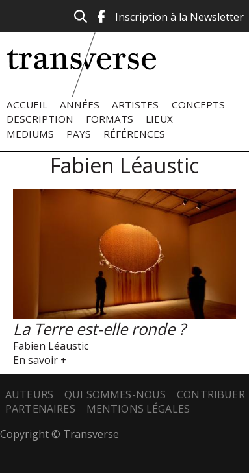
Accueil (27, 104)
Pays (78, 133)
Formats (109, 118)
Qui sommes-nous (115, 394)
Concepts (198, 104)
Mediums (30, 133)
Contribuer (211, 394)
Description (40, 118)
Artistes (135, 104)
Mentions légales (138, 409)
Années (79, 104)
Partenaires (40, 409)
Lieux (159, 118)
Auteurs (29, 394)
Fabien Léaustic (50, 346)
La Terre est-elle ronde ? (99, 328)
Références (134, 133)
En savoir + (40, 360)
